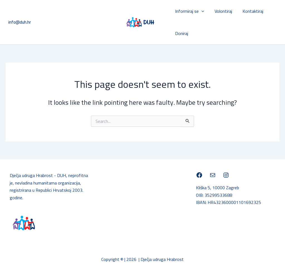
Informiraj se (188, 11)
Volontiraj (221, 11)
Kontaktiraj (249, 11)
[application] (200, 11)
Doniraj (180, 33)
